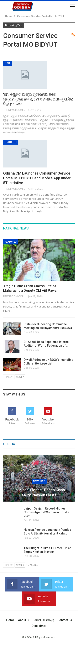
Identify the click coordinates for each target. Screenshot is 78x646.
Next (20, 376)
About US (24, 620)
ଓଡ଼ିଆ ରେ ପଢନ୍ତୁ (44, 620)
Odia (7, 63)
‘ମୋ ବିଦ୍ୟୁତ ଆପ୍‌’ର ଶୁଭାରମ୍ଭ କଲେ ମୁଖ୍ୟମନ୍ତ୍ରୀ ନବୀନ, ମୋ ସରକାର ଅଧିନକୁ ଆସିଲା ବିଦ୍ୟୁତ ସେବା (38, 99)
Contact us (64, 620)
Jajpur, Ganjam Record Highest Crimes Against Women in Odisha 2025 (46, 512)
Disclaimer (39, 625)
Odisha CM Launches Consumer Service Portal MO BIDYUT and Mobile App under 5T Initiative (37, 178)
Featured (11, 142)
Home (10, 620)
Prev (9, 376)
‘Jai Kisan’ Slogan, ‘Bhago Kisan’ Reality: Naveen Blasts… (39, 492)
